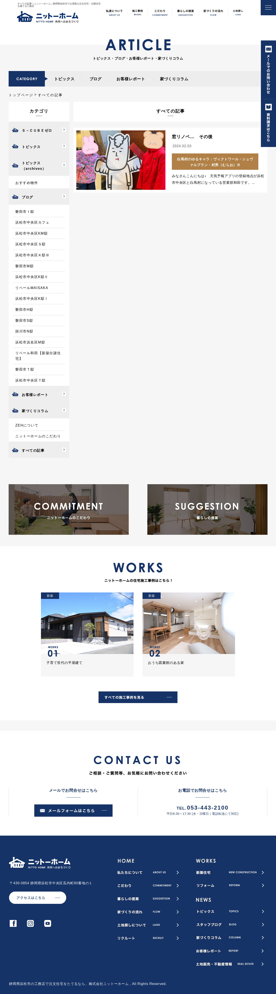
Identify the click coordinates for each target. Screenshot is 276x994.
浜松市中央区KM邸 (31, 233)
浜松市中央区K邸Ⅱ (31, 277)
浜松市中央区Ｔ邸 (30, 380)
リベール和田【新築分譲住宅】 (38, 355)
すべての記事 (33, 450)
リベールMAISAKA (31, 288)
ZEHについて (26, 425)
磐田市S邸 (24, 320)
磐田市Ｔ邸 (24, 369)
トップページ (21, 95)
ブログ (95, 79)
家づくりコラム (174, 79)
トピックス (64, 79)
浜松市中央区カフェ (32, 222)
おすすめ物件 (26, 183)
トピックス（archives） (34, 165)
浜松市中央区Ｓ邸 (30, 244)
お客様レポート (130, 79)
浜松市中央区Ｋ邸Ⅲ (32, 255)
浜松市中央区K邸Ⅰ (31, 298)
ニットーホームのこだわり (38, 436)
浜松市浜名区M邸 (30, 342)
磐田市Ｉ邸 (24, 211)
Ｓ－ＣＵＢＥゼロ (37, 130)
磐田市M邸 (24, 266)
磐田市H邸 (24, 309)
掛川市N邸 (24, 331)
